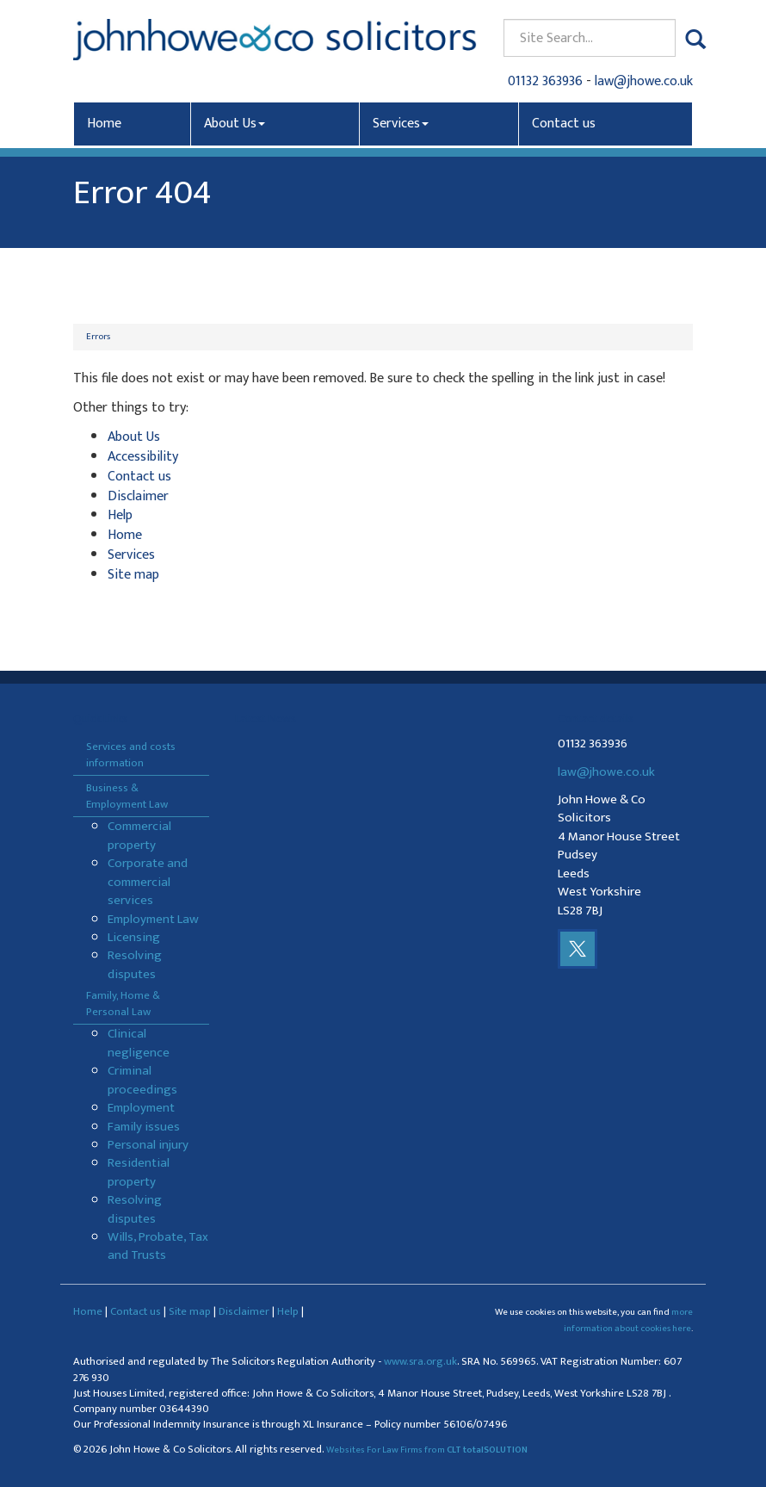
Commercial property (139, 835)
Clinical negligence (139, 1043)
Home (104, 123)
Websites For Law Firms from (427, 1450)
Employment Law (153, 919)
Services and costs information (131, 754)
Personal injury (148, 1145)
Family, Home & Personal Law (123, 1003)
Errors (98, 336)
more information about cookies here (628, 1320)
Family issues (144, 1126)
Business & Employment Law (127, 796)
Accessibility (143, 456)
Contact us (564, 123)
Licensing (134, 937)
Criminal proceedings (142, 1080)
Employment (141, 1107)
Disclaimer (138, 496)
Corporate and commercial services (148, 881)
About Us (234, 123)
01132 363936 (545, 81)
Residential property (139, 1172)
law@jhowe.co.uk (644, 81)
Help (120, 515)
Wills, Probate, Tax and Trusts (158, 1246)
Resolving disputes (135, 964)
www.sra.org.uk (420, 1362)
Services (401, 123)
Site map (133, 574)
